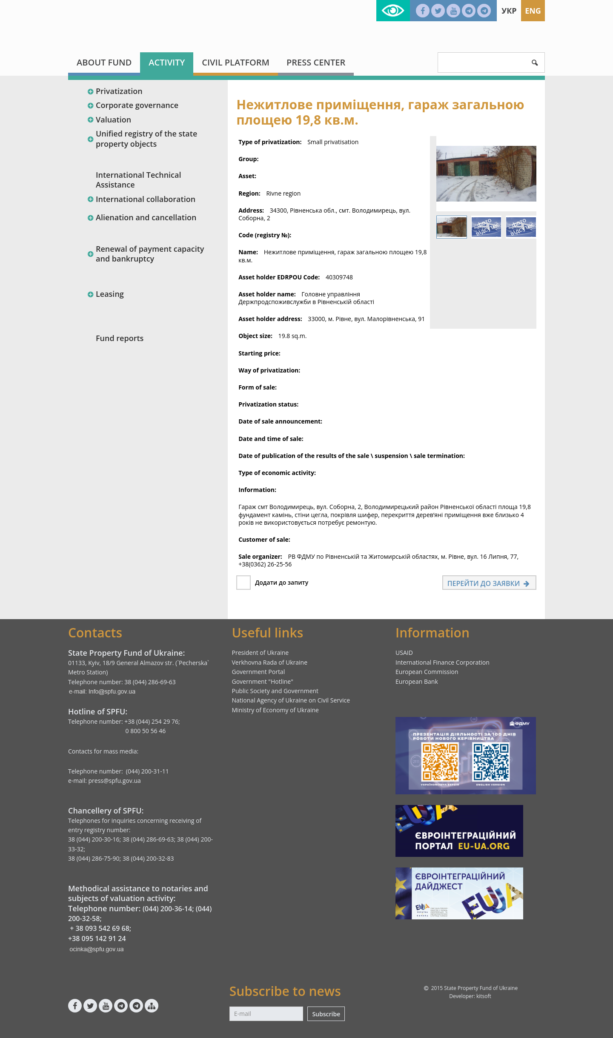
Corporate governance (132, 105)
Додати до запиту (281, 582)
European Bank (416, 681)
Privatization (115, 91)
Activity (167, 62)
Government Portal (258, 672)
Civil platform (235, 62)
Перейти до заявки (489, 583)
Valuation (109, 119)
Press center (315, 62)
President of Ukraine (260, 652)
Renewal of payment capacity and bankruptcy (145, 254)
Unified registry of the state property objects (142, 138)
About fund (104, 62)
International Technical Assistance (138, 180)
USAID (404, 652)
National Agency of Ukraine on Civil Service (291, 700)
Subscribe (326, 1014)
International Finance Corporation (442, 662)
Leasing (105, 294)
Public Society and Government (275, 691)
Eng (533, 11)
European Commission (426, 672)
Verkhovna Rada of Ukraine (270, 662)
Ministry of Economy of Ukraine (275, 710)
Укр (508, 11)
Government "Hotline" (262, 681)
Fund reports (119, 338)
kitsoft (483, 996)
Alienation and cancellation (141, 217)
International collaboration (141, 199)
